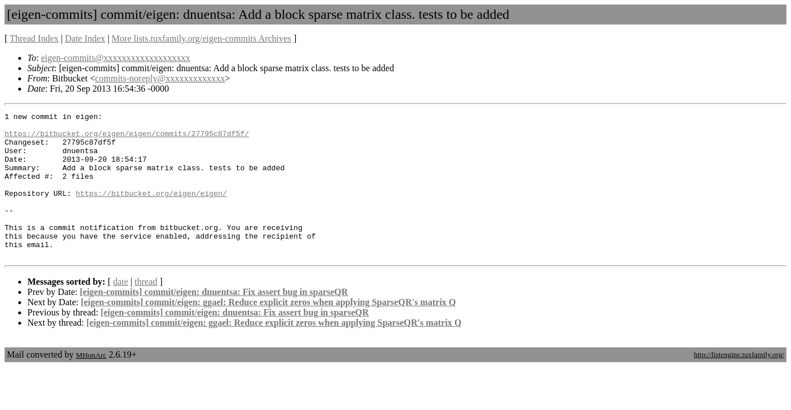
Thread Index (34, 38)
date (120, 310)
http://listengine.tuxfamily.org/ (739, 383)
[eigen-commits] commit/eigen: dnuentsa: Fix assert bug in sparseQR (214, 321)
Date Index (85, 38)
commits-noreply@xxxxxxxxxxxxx (160, 78)
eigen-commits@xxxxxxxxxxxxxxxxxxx (115, 58)
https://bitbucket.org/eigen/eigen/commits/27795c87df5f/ (127, 138)
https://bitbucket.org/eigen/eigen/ (151, 210)
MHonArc (91, 384)
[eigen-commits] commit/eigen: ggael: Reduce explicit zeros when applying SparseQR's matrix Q (268, 331)
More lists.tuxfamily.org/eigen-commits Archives (201, 38)
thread (145, 310)
